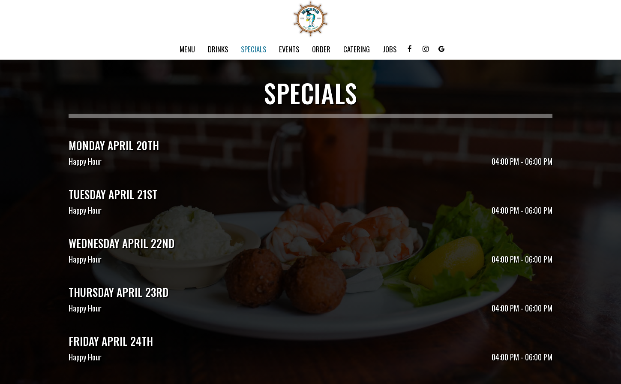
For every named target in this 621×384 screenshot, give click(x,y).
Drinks (218, 49)
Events (289, 49)
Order (321, 49)
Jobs (389, 49)
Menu (187, 49)
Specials (253, 49)
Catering (356, 49)
